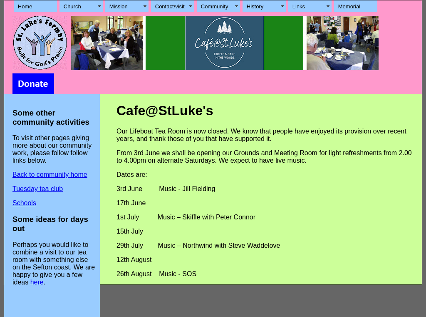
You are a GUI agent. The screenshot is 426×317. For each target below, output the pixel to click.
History (255, 6)
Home (25, 6)
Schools (24, 202)
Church (72, 6)
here (37, 282)
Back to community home (49, 174)
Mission (118, 6)
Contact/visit (170, 6)
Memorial (349, 6)
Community (214, 6)
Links (298, 6)
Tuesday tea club (37, 188)
